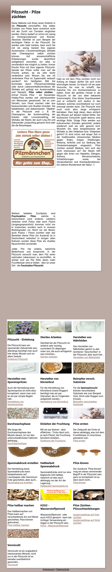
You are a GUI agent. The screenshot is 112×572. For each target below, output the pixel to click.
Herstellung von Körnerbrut (54, 401)
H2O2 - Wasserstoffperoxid (54, 525)
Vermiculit (12, 564)
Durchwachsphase (17, 443)
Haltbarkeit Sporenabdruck (54, 486)
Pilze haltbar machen (18, 525)
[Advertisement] (33, 191)
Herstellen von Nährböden (86, 357)
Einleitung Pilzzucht (17, 359)
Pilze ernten (79, 440)
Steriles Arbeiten (48, 356)
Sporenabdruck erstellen (20, 482)
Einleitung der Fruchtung (53, 440)
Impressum (49, 569)
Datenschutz (62, 569)
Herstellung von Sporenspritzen (15, 403)
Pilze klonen (79, 482)
